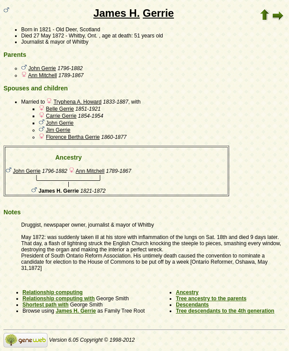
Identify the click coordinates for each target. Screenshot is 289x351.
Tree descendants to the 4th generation (225, 311)
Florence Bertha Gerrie (73, 137)
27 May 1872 (48, 36)
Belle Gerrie (60, 109)
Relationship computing (52, 292)
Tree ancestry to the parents (211, 298)
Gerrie (158, 13)
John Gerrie (42, 68)
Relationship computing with (58, 298)
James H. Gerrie (76, 311)
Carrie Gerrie (61, 116)
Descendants (192, 305)
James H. (116, 13)
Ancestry (187, 292)
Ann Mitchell (42, 75)
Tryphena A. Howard (77, 102)
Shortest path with (45, 305)
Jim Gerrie (58, 130)
